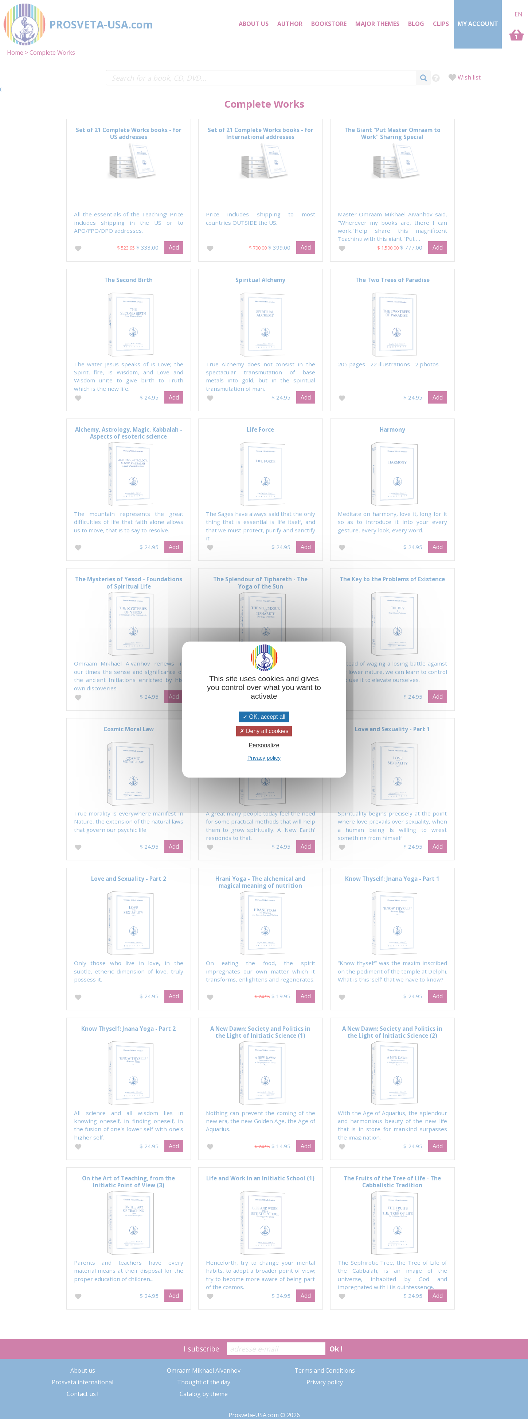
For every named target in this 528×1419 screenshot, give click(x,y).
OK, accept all (264, 717)
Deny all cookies (264, 731)
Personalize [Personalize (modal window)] (264, 745)
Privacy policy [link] (264, 758)
